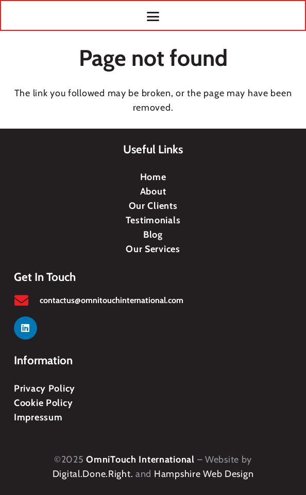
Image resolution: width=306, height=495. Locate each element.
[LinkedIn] (25, 328)
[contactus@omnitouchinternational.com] (27, 300)
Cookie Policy (43, 403)
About (153, 191)
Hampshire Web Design (203, 474)
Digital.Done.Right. (93, 474)
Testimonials (153, 220)
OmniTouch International (140, 459)
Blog (153, 234)
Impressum (38, 417)
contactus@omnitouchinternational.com (111, 300)
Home (153, 177)
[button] (153, 16)
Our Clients (153, 205)
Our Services (153, 249)
